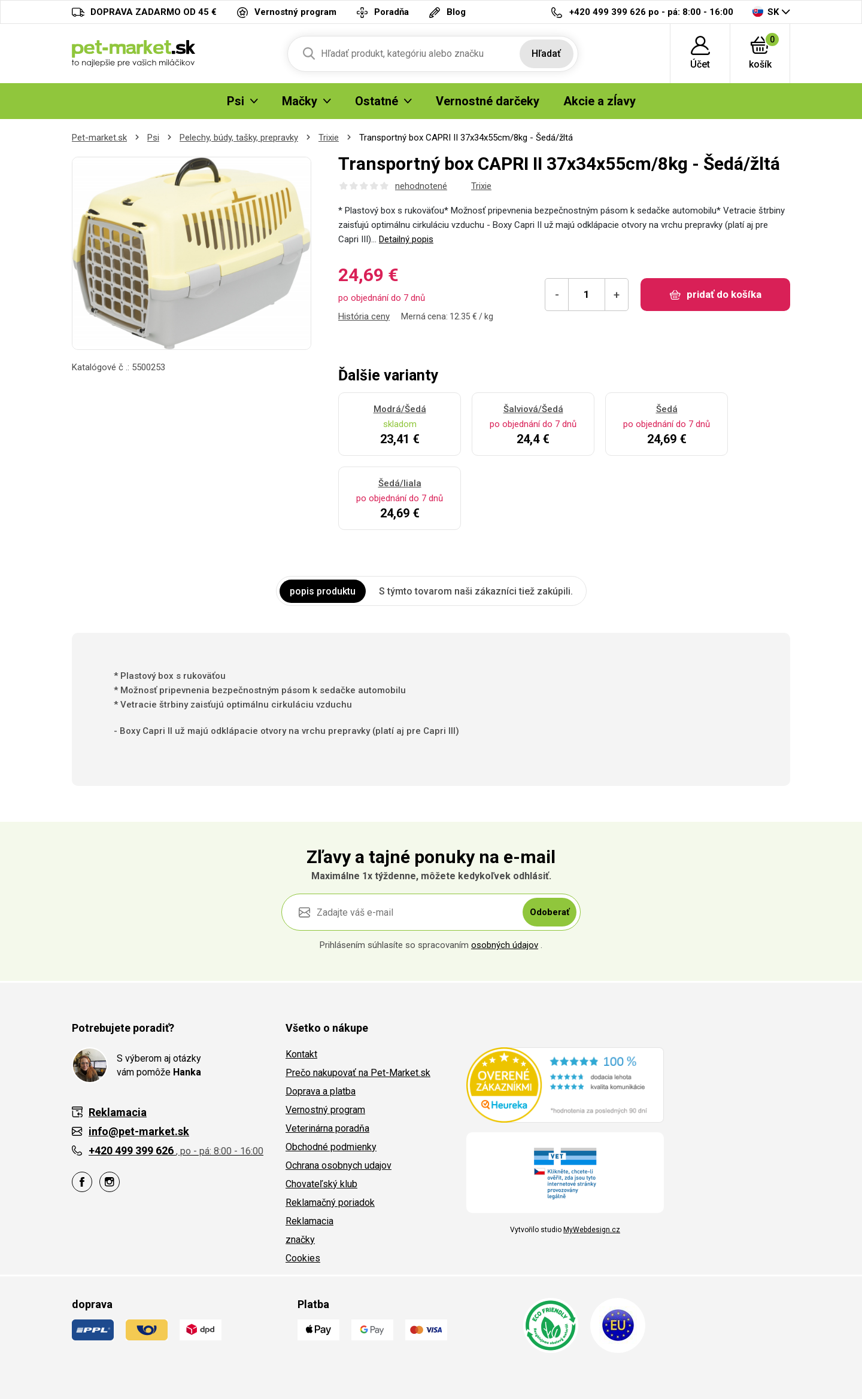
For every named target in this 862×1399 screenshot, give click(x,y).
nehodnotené (421, 186)
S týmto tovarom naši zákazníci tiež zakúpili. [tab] (476, 591)
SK (765, 11)
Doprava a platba (321, 1091)
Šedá (667, 409)
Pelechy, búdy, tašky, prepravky (239, 137)
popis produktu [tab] (323, 591)
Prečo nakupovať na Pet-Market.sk (358, 1072)
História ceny (364, 316)
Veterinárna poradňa (327, 1128)
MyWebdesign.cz (591, 1230)
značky (300, 1239)
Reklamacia (309, 1221)
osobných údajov (504, 945)
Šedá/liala (399, 483)
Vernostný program (325, 1109)
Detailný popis (406, 239)
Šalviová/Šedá (533, 409)
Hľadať (546, 53)
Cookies (303, 1258)
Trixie (328, 137)
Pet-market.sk (99, 137)
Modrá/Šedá (400, 409)
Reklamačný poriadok (330, 1202)
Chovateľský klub (321, 1184)
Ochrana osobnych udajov (338, 1165)
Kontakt (301, 1054)
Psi (153, 137)
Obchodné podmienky (331, 1147)
